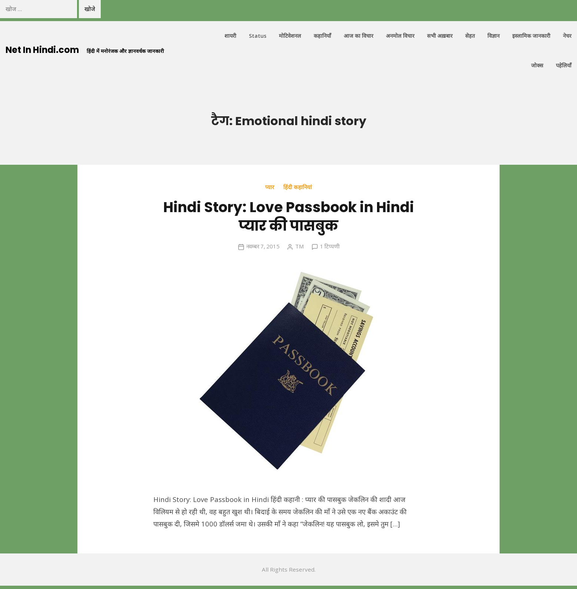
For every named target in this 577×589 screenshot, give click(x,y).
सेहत (470, 35)
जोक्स (537, 65)
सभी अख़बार (440, 35)
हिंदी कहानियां (297, 187)
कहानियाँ (322, 35)
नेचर (567, 35)
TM (299, 246)
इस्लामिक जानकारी (531, 35)
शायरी (230, 35)
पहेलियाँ (563, 65)
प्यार (269, 187)
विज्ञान (493, 35)
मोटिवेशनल (290, 35)
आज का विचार (358, 35)
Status (257, 35)
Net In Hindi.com (43, 50)
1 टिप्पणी (330, 246)
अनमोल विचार (400, 35)
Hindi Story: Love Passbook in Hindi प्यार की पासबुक (288, 216)
